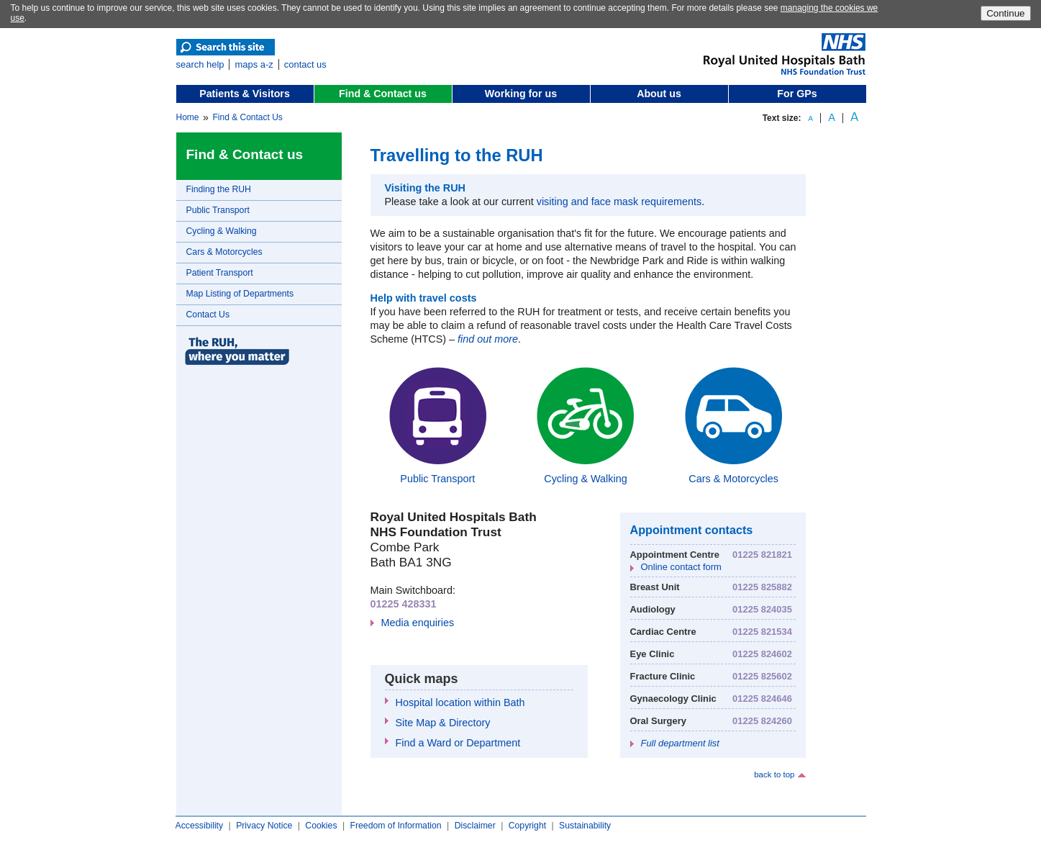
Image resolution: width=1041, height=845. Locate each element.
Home (187, 117)
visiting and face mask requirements (619, 201)
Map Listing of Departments (240, 294)
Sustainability (585, 826)
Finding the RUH (218, 189)
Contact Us (208, 314)
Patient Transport (219, 273)
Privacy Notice (264, 826)
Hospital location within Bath (460, 702)
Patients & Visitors (244, 93)
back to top (774, 774)
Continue (1005, 13)
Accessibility (200, 826)
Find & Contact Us (247, 117)
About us (659, 93)
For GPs (797, 93)
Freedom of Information (395, 826)
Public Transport (218, 210)
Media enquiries (418, 622)
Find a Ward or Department (458, 743)
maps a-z (254, 64)
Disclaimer (475, 826)
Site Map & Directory (443, 722)
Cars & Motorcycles (224, 252)
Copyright (527, 826)
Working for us (521, 93)
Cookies (321, 826)
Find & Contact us (383, 93)
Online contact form (681, 566)
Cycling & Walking (221, 231)
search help (200, 64)
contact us (305, 64)
